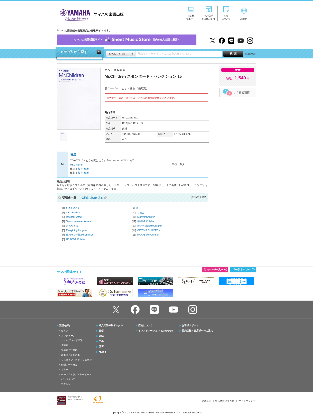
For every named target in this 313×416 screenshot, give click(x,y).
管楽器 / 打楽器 (69, 350)
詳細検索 (250, 53)
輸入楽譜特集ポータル (111, 325)
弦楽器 (64, 345)
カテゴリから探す (73, 52)
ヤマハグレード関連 (72, 340)
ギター (64, 369)
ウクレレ (66, 384)
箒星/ (146, 221)
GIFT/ (148, 230)
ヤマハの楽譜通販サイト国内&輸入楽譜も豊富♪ (126, 40)
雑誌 (101, 336)
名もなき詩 (72, 226)
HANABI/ (148, 234)
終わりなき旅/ (79, 234)
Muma (102, 351)
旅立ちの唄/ (149, 226)
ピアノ (64, 330)
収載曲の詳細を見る (92, 197)
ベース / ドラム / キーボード (76, 374)
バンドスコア (68, 379)
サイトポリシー (247, 400)
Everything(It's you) (76, 230)
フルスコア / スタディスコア (76, 360)
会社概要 (206, 400)
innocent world (74, 217)
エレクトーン (68, 335)
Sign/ (146, 217)
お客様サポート (190, 325)
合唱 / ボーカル (69, 364)
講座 (101, 346)
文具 (101, 341)
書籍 (101, 330)
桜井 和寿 (83, 168)
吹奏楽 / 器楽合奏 (70, 355)
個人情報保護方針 (224, 400)
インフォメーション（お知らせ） (156, 330)
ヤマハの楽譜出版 (91, 14)
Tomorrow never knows (78, 221)
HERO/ (76, 239)
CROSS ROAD (74, 212)
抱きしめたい (73, 208)
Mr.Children (76, 164)
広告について (145, 325)
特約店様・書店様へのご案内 (197, 330)
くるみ (141, 212)
